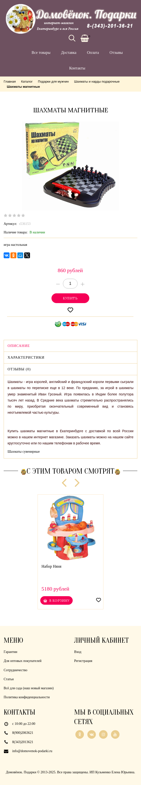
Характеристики (26, 357)
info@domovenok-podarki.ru (32, 751)
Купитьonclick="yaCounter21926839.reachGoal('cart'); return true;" (70, 298)
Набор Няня (51, 566)
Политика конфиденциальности (27, 697)
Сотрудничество (15, 670)
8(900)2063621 (22, 733)
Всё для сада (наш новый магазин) (29, 688)
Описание (19, 346)
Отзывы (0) (19, 369)
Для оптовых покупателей (22, 661)
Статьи (9, 679)
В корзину (56, 600)
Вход (77, 652)
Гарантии (10, 652)
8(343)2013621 (22, 742)
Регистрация (83, 661)
